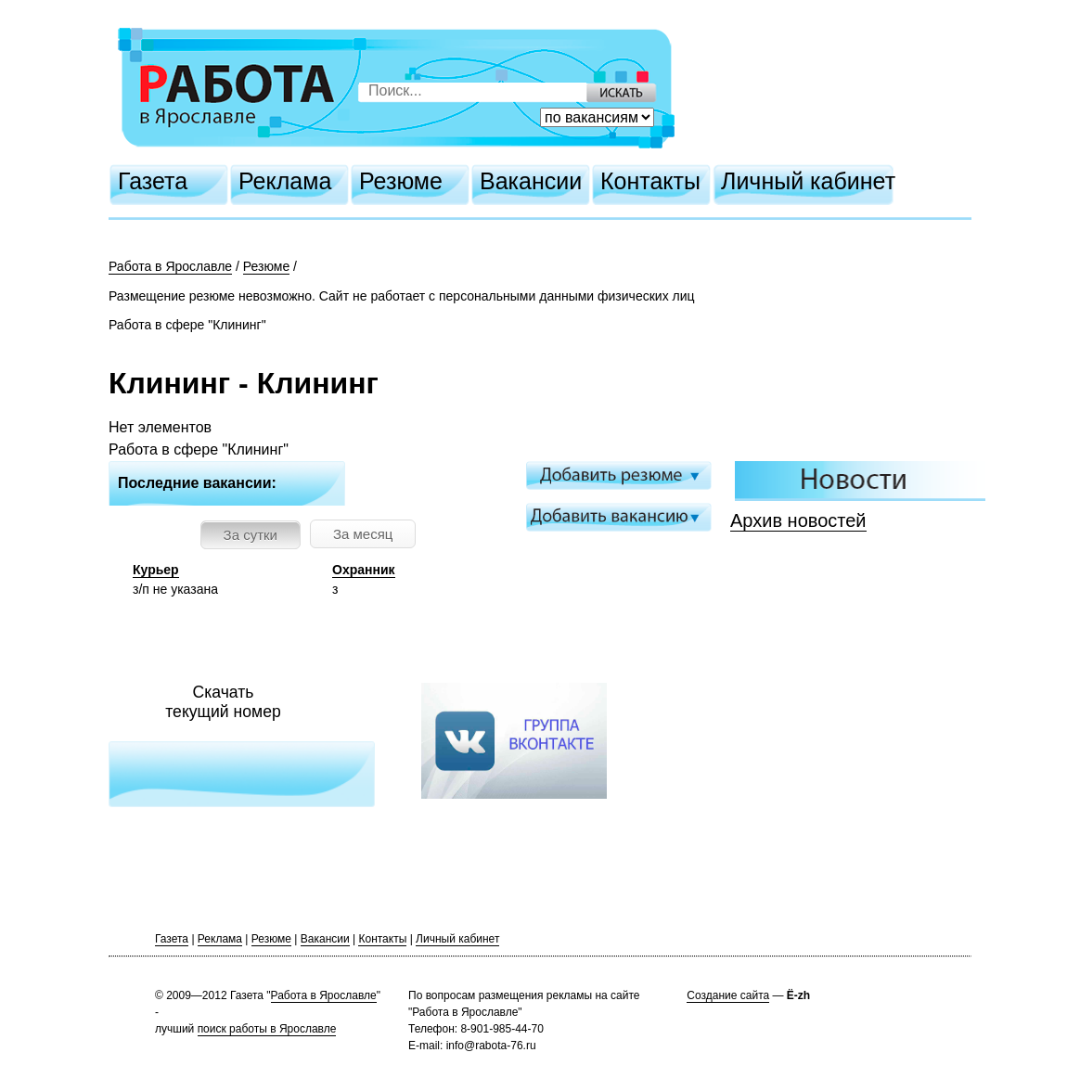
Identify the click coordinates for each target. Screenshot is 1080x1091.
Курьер (156, 569)
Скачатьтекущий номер (223, 702)
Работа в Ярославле (170, 266)
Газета (152, 181)
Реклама (284, 181)
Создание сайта (728, 995)
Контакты (650, 181)
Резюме (401, 181)
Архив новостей (798, 520)
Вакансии (531, 181)
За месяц (362, 534)
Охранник (363, 569)
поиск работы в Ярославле (267, 1028)
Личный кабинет (808, 181)
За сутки (250, 535)
